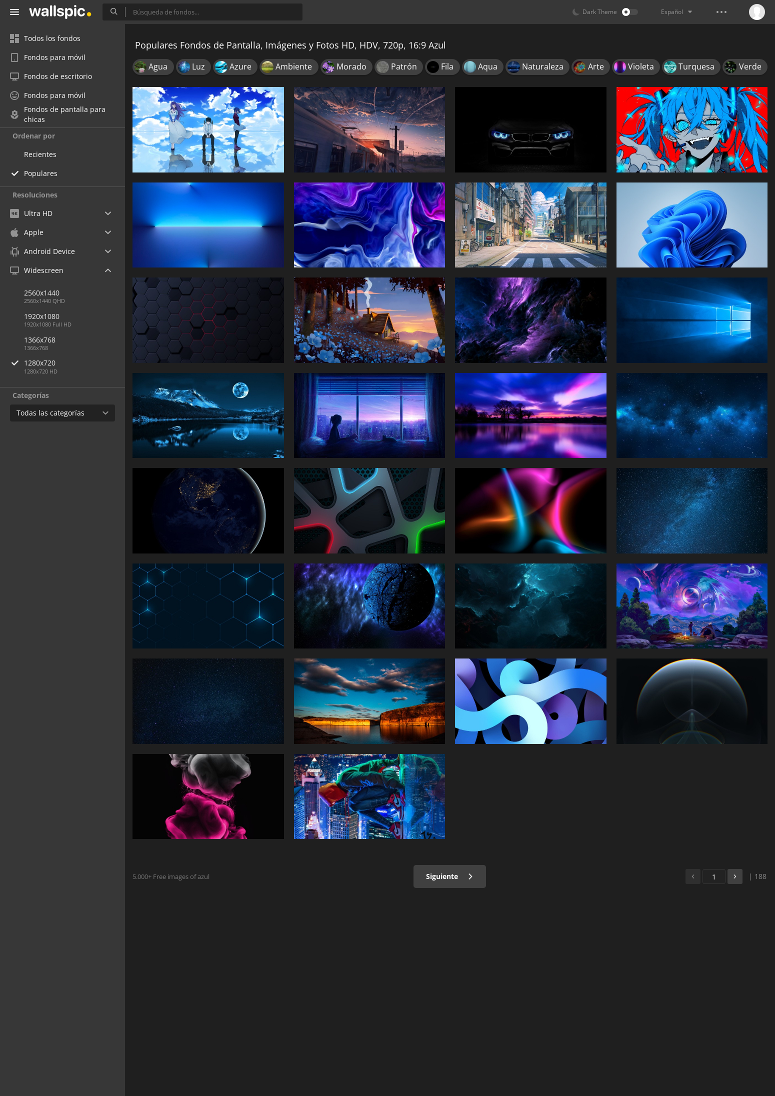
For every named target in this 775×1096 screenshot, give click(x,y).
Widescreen (37, 270)
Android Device (42, 251)
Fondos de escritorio (51, 76)
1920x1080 (42, 316)
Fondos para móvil (48, 57)
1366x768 (40, 340)
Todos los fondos (45, 38)
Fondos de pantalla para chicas (58, 114)
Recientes (40, 154)
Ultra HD (31, 213)
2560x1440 (42, 292)
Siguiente (450, 876)
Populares (41, 173)
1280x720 (74, 362)
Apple (27, 232)
